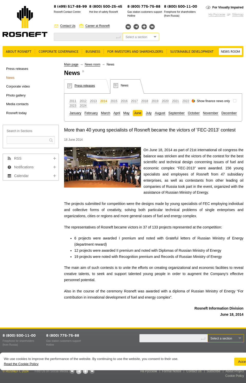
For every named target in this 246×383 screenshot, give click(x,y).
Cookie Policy (234, 376)
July (149, 113)
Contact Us (67, 26)
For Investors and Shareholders (135, 51)
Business (93, 51)
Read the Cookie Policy (21, 364)
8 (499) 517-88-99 (70, 7)
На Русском (217, 14)
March (105, 113)
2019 (154, 101)
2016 (124, 101)
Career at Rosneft (97, 26)
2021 (175, 101)
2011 (72, 101)
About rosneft (18, 51)
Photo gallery (16, 95)
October (194, 113)
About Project (234, 371)
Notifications (24, 167)
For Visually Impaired (227, 7)
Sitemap (237, 14)
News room (230, 51)
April (117, 113)
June (137, 113)
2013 (93, 101)
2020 (165, 101)
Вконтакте (128, 26)
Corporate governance (58, 51)
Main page (71, 64)
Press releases (17, 69)
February (91, 113)
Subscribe (213, 371)
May (126, 113)
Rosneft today (16, 113)
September (176, 113)
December (229, 113)
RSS (18, 158)
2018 (144, 101)
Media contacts (17, 104)
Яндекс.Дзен (144, 26)
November (210, 113)
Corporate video (18, 86)
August (160, 113)
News (10, 78)
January (75, 113)
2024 (83, 105)
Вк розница (152, 27)
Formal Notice (171, 371)
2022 (185, 101)
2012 (83, 101)
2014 (103, 101)
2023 (72, 105)
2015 (113, 101)
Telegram (136, 26)
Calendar (21, 176)
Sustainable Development (191, 51)
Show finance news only (213, 101)
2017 (134, 101)
